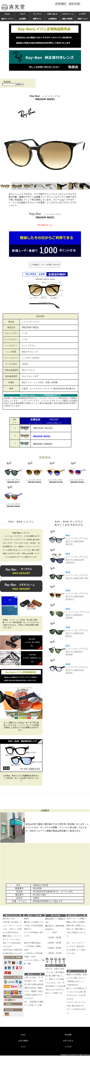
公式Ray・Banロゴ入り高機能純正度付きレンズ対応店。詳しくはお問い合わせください (21, 778)
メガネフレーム (67, 14)
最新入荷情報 (67, 19)
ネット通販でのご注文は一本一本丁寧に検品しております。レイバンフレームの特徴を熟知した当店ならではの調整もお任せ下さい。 (21, 726)
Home (7, 14)
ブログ (22, 14)
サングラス (37, 14)
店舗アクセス (82, 19)
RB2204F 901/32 (42, 428)
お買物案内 (52, 19)
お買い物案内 (23, 1041)
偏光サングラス (7, 19)
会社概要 (22, 19)
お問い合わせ (52, 14)
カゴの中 (82, 14)
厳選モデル (37, 19)
